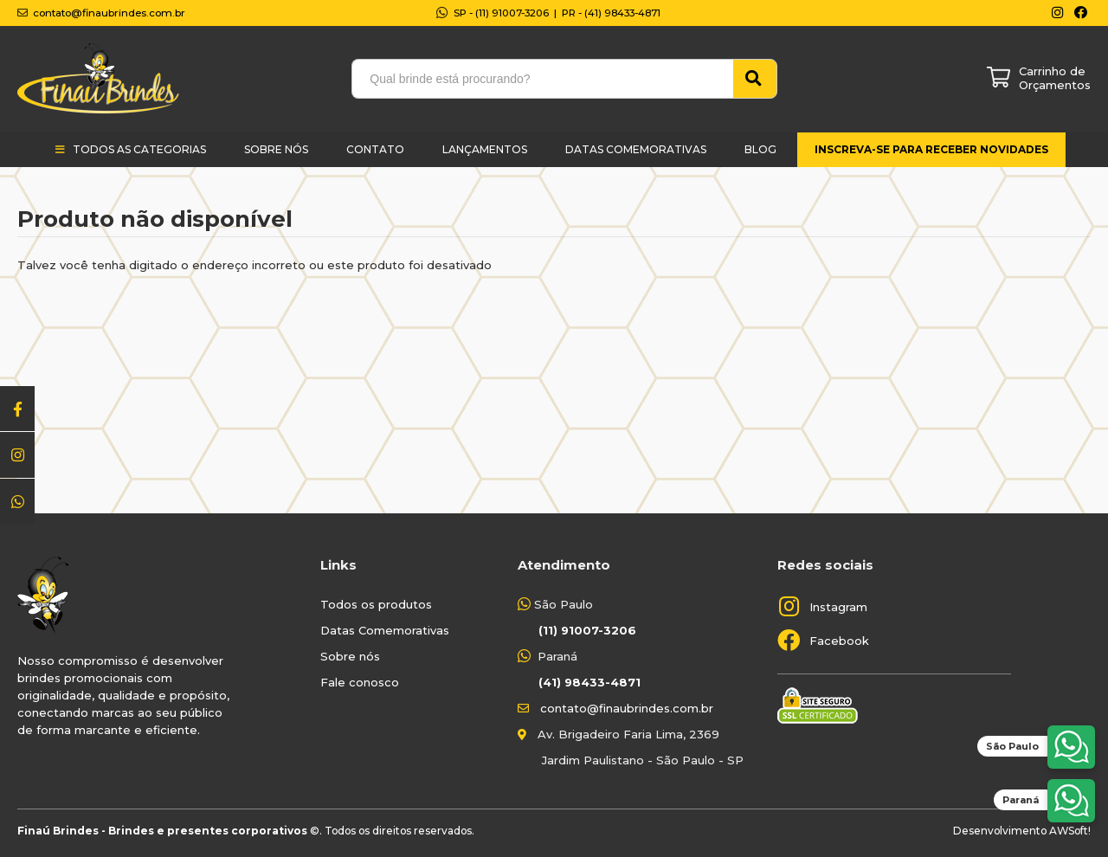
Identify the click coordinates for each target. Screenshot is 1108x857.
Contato (375, 149)
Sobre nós (350, 656)
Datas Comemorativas (635, 149)
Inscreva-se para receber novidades (931, 149)
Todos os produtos (376, 604)
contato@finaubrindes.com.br (626, 708)
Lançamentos (484, 149)
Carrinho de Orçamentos (1055, 78)
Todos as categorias (139, 149)
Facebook (839, 641)
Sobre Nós (276, 149)
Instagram (838, 607)
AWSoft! (1070, 830)
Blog (760, 149)
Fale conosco (359, 682)
